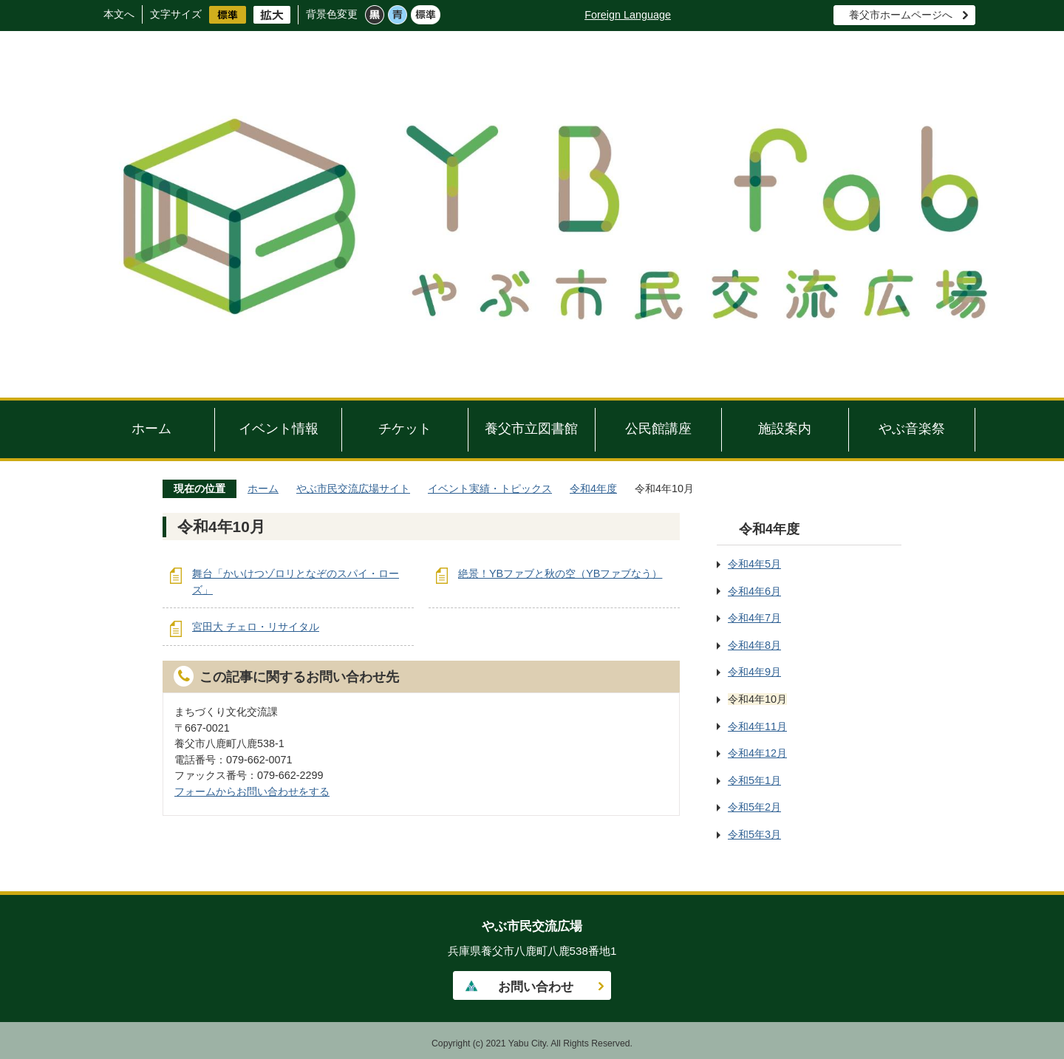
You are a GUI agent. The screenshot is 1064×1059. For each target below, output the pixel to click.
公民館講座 (658, 428)
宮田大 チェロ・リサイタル (255, 627)
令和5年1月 (754, 780)
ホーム (151, 428)
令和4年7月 (754, 618)
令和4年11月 (757, 726)
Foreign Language (627, 15)
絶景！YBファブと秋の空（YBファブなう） (560, 573)
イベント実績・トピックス (490, 488)
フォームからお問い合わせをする (252, 791)
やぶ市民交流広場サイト (353, 488)
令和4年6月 (754, 591)
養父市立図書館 (531, 428)
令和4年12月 (757, 753)
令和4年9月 (754, 672)
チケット (405, 428)
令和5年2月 (754, 807)
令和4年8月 (754, 645)
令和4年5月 (754, 564)
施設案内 (784, 428)
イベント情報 (278, 428)
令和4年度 (593, 488)
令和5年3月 (754, 834)
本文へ (118, 14)
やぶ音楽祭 (912, 428)
